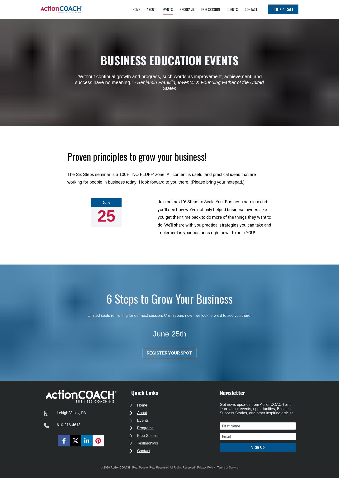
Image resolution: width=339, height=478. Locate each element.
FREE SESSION (210, 9)
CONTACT (251, 9)
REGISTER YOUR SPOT (169, 352)
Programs (145, 428)
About (142, 413)
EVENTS (168, 9)
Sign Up (258, 447)
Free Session (148, 436)
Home (142, 405)
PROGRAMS (187, 9)
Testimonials (147, 443)
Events (143, 420)
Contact (143, 451)
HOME (136, 9)
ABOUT (151, 9)
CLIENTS (232, 9)
